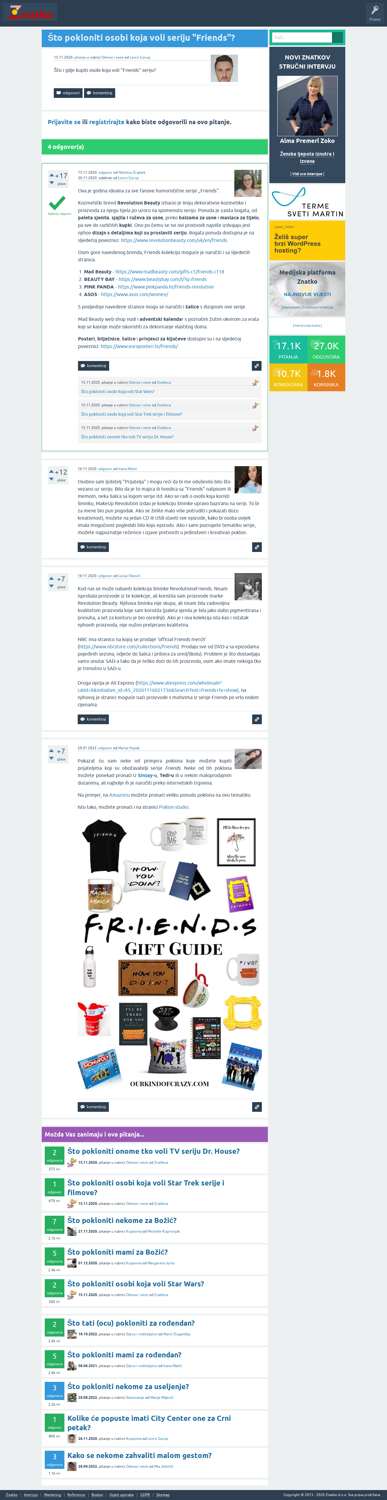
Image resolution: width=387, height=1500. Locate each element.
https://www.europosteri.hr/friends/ (139, 346)
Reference (76, 1495)
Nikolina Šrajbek (132, 172)
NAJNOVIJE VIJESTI (307, 294)
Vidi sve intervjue (307, 174)
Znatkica (164, 382)
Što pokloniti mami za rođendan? (124, 1354)
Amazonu (119, 795)
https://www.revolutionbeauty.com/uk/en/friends (174, 240)
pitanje (80, 57)
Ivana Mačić (172, 1366)
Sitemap (163, 1495)
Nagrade (213, 16)
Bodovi (97, 1495)
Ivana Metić (127, 469)
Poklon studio (173, 807)
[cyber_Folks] (307, 217)
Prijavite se (64, 122)
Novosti (67, 16)
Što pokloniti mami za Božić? (117, 1252)
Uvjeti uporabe (121, 1495)
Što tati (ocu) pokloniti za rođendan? (131, 1323)
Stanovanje (135, 1397)
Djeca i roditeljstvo (141, 1334)
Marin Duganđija (176, 1334)
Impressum (291, 307)
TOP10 (194, 16)
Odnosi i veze (113, 57)
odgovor (105, 172)
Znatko (12, 1495)
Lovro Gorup (140, 57)
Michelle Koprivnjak (164, 1231)
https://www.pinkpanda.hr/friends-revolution (166, 286)
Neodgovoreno (93, 16)
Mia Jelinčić (163, 1466)
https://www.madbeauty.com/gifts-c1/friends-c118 (169, 271)
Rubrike (118, 16)
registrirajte (107, 122)
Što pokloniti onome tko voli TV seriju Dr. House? (127, 436)
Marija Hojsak (129, 748)
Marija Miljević (162, 1397)
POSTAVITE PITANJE (149, 16)
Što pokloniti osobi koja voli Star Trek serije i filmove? (131, 414)
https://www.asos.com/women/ (134, 294)
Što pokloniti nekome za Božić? (122, 1220)
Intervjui (31, 1495)
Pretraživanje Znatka (307, 325)
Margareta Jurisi (161, 1263)
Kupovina (133, 1231)
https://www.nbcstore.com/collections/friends (128, 646)
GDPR (145, 1495)
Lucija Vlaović (129, 576)
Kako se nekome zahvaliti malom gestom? (139, 1455)
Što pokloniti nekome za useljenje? (128, 1386)
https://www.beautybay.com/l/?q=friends (163, 279)
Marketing (52, 1495)
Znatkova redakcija (317, 307)
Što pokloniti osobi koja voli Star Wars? (117, 391)
